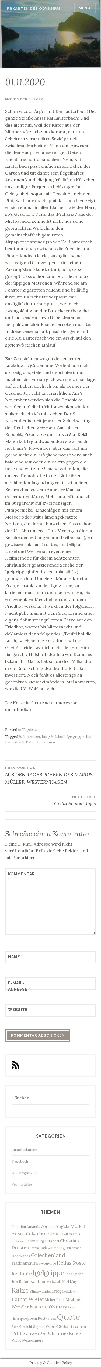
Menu (84, 8)
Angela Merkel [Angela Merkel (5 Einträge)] (70, 1226)
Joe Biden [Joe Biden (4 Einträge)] (20, 1281)
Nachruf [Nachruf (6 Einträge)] (39, 1307)
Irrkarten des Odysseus (33, 8)
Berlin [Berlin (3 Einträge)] (30, 1241)
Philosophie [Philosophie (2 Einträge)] (19, 1319)
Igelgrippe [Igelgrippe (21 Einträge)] (48, 1272)
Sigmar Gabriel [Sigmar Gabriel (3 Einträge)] (45, 1326)
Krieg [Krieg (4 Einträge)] (56, 1291)
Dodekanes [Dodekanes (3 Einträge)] (21, 1256)
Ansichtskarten (24, 1149)
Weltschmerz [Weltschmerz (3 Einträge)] (32, 1340)
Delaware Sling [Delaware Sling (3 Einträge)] (52, 1248)
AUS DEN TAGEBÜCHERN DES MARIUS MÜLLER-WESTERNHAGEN (50, 775)
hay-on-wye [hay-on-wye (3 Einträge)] (46, 1263)
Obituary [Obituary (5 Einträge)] (58, 1307)
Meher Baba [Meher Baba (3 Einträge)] (55, 1299)
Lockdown (46, 742)
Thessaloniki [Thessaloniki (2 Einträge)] (77, 1327)
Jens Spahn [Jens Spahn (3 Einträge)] (74, 1274)
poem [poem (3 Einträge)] (32, 1318)
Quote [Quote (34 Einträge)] (68, 1317)
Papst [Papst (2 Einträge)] (71, 1307)
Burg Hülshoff (53, 736)
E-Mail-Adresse (19, 986)
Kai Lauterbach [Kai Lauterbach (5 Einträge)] (45, 1281)
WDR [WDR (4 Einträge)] (16, 1340)
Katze (31, 742)
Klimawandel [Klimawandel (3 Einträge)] (40, 1291)
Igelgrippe (75, 736)
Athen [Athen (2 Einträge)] (68, 1234)
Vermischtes (22, 1184)
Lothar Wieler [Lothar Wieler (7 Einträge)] (28, 1299)
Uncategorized (24, 1173)
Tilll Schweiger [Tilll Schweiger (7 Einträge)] (29, 1333)
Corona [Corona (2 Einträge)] (35, 1248)
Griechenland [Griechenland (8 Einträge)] (48, 1255)
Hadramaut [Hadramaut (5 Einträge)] (24, 1263)
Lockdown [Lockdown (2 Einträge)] (69, 1291)
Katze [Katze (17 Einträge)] (20, 1290)
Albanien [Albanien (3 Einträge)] (19, 1226)
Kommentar (21, 877)
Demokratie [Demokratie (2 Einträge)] (73, 1248)
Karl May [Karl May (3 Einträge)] (69, 1281)
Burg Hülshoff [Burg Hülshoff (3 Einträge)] (47, 1241)
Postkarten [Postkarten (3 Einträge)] (47, 1318)
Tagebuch (30, 729)
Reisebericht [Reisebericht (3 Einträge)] (22, 1326)
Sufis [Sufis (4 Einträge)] (63, 1326)
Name (15, 957)
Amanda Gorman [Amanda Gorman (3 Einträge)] (41, 1226)
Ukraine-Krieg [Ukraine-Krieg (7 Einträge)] (64, 1333)
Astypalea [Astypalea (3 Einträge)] (55, 1234)
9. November (29, 736)
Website (18, 1010)
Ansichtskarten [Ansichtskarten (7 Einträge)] (29, 1233)
